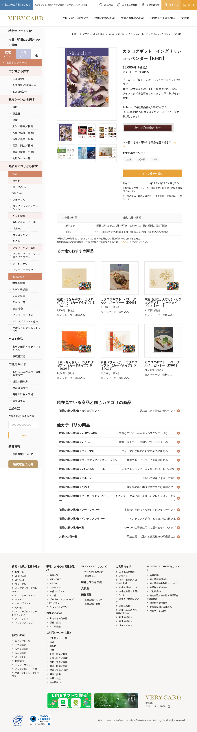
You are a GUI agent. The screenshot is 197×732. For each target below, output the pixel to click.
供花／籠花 (53, 622)
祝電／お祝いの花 (104, 18)
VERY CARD (17, 187)
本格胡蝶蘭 (17, 283)
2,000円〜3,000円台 (22, 85)
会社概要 (152, 575)
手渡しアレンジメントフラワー (25, 329)
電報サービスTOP (80, 34)
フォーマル (17, 199)
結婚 (13, 107)
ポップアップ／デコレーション (25, 207)
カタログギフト (19, 235)
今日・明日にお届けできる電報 (24, 42)
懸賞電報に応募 (23, 464)
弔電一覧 (52, 575)
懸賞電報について (21, 454)
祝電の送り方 (18, 381)
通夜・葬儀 (53, 674)
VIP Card (16, 193)
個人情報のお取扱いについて (162, 583)
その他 (14, 241)
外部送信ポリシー (156, 587)
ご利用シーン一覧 (56, 638)
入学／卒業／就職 (21, 126)
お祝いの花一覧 (21, 640)
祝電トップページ (15, 62)
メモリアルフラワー (57, 606)
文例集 (185, 18)
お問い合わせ (124, 605)
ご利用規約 (153, 591)
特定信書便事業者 (156, 602)
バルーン (16, 228)
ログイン (171, 5)
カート (188, 5)
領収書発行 (17, 356)
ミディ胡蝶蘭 (18, 289)
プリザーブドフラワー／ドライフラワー (24, 255)
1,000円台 (16, 79)
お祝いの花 (17, 276)
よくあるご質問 (125, 571)
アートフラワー (19, 263)
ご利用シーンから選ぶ (162, 18)
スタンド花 (17, 302)
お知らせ (122, 575)
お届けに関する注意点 (159, 606)
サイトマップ (124, 625)
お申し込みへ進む (152, 173)
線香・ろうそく (55, 591)
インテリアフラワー (22, 270)
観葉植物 (16, 308)
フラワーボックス (21, 315)
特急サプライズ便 (20, 31)
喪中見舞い (53, 682)
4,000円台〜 (18, 91)
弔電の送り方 (18, 388)
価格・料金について (127, 587)
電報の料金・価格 (21, 394)
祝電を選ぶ (98, 34)
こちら (124, 242)
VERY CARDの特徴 (92, 571)
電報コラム (17, 400)
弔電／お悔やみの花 (132, 18)
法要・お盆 (53, 678)
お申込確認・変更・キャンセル (25, 348)
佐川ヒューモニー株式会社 (158, 706)
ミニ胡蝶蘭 (17, 296)
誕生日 (14, 113)
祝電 (13, 174)
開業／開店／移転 (21, 145)
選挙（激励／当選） (22, 152)
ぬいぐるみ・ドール (22, 222)
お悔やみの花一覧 (56, 618)
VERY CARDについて (76, 18)
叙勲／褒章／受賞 (21, 139)
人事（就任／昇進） (22, 132)
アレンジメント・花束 (23, 321)
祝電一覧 (18, 571)
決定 (24, 435)
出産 (13, 120)
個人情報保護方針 (156, 579)
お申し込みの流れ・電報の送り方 (25, 373)
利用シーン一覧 (19, 158)
